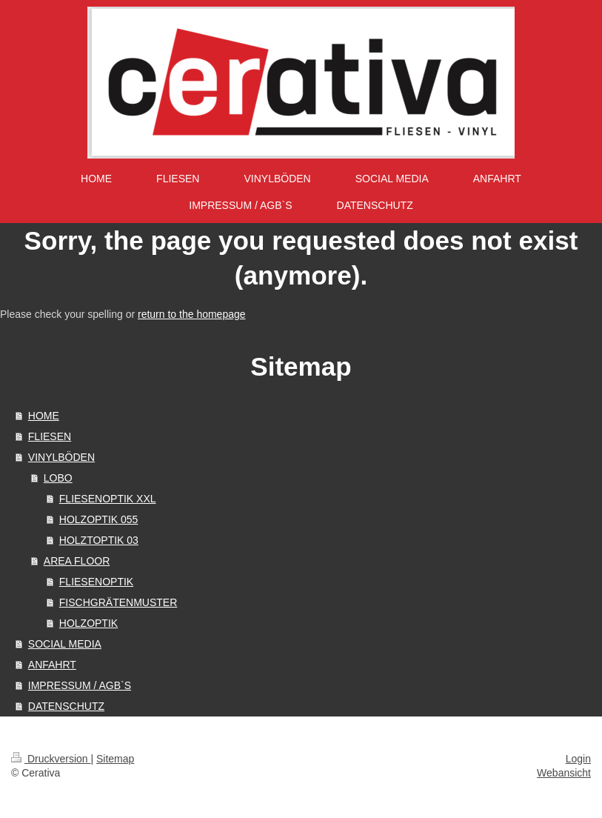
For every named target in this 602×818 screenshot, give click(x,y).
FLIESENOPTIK (96, 582)
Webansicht (564, 773)
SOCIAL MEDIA (64, 644)
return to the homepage (192, 314)
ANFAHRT (52, 665)
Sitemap (115, 759)
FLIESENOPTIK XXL (107, 499)
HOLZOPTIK (88, 623)
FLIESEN (49, 436)
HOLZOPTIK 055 (98, 519)
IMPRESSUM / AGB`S (79, 685)
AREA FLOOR (77, 561)
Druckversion (50, 759)
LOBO (58, 478)
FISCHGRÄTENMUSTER (118, 602)
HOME (43, 416)
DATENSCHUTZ (66, 706)
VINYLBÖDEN (61, 457)
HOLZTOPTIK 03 (98, 540)
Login (578, 759)
